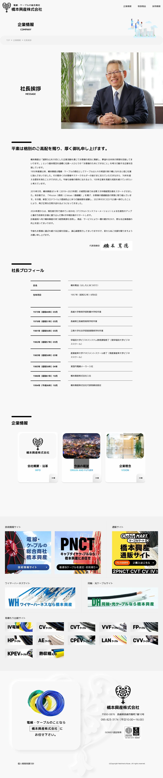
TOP (8, 40)
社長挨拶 (27, 40)
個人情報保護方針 (26, 763)
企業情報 (17, 40)
